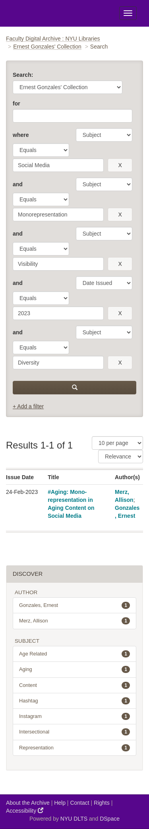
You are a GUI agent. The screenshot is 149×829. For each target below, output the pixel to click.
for (16, 103)
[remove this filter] (120, 165)
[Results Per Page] (117, 443)
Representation (74, 747)
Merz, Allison (74, 620)
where (21, 135)
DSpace (110, 818)
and (18, 184)
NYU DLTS (73, 818)
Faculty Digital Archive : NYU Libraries (53, 38)
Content (74, 685)
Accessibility (24, 810)
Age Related (74, 653)
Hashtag (74, 700)
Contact (79, 803)
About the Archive (28, 803)
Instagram (74, 716)
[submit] (74, 387)
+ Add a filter (28, 406)
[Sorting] (120, 456)
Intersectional (74, 731)
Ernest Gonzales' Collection (47, 46)
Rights (102, 803)
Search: (23, 75)
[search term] (58, 165)
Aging (74, 669)
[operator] (41, 150)
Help (60, 803)
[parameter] (104, 135)
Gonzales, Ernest (74, 605)
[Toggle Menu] (128, 13)
